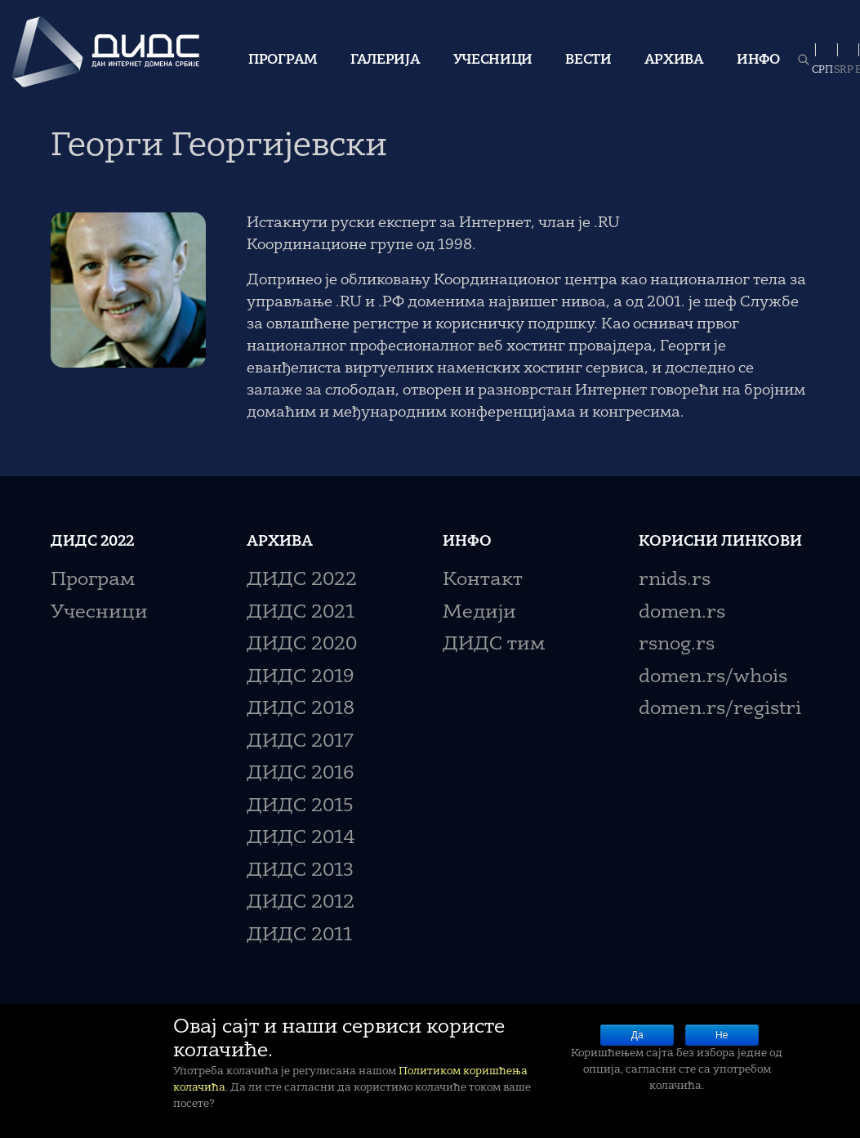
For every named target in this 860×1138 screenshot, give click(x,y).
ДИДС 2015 (300, 806)
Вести (588, 60)
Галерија (385, 60)
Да (637, 1035)
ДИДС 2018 (300, 709)
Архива (674, 60)
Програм (283, 60)
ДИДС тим (494, 645)
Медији (479, 613)
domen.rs (682, 613)
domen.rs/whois (713, 677)
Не (721, 1035)
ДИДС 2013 (300, 871)
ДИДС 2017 (300, 742)
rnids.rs (675, 580)
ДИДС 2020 (302, 645)
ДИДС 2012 (300, 903)
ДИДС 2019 (300, 677)
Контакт (483, 580)
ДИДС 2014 (301, 838)
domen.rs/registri (720, 709)
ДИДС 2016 (300, 774)
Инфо (758, 60)
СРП (822, 70)
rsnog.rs (677, 645)
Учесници (493, 60)
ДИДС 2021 (300, 613)
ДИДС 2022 (302, 580)
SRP (843, 70)
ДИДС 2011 (299, 935)
